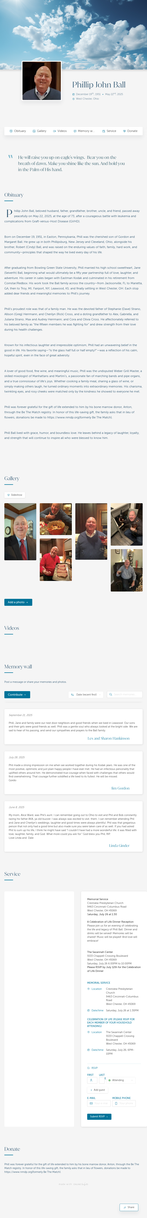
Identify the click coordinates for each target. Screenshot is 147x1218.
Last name (102, 1077)
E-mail (91, 1098)
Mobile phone (121, 1098)
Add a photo (16, 602)
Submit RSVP (97, 1116)
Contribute (15, 694)
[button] (55, 1013)
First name (90, 1077)
